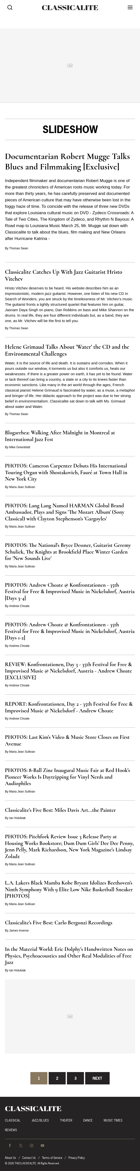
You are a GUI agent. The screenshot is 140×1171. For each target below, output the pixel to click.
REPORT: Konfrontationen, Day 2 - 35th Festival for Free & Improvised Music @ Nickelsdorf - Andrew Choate (69, 707)
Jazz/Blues (40, 1120)
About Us (10, 1158)
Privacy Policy (76, 1158)
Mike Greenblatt (19, 447)
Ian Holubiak (17, 818)
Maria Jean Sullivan (22, 487)
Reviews (11, 1130)
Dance (88, 1120)
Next (97, 1078)
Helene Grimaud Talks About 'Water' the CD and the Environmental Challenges (67, 350)
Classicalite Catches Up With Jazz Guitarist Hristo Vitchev (63, 275)
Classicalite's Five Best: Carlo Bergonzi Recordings (58, 922)
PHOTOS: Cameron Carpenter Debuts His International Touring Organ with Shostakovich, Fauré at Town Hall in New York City (66, 472)
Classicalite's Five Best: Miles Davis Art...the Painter (60, 810)
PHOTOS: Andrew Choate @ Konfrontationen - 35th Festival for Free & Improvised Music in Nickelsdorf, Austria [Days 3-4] (70, 591)
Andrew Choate (19, 606)
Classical (12, 1120)
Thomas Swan (18, 248)
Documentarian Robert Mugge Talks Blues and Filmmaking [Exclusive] (67, 161)
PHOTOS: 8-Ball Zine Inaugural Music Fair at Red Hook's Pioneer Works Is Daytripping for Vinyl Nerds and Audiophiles (67, 777)
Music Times (113, 1120)
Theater (66, 1120)
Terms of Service (52, 1158)
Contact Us (29, 1158)
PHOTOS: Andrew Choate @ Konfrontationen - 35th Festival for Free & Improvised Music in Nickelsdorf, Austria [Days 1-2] (70, 631)
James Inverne (19, 930)
